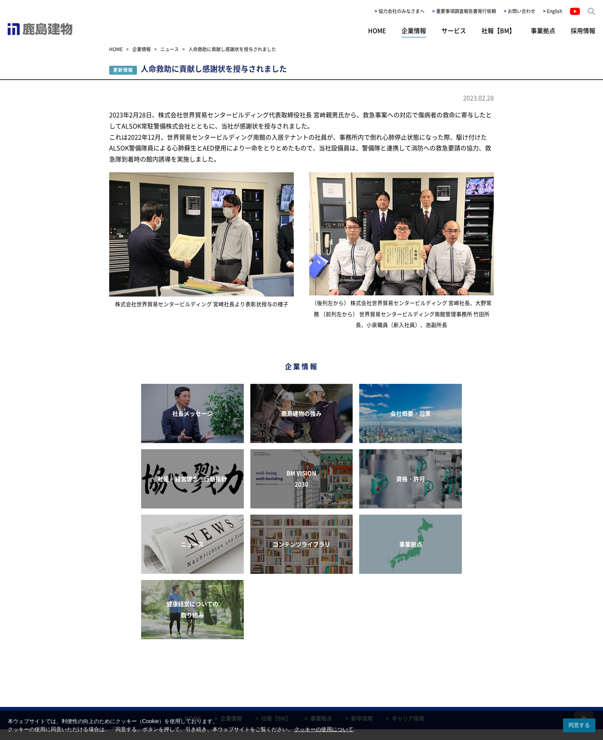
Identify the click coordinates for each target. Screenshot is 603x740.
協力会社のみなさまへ (401, 11)
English (554, 11)
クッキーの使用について (323, 729)
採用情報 (583, 30)
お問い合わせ (521, 11)
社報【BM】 (498, 30)
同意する (579, 725)
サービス (453, 30)
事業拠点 (543, 30)
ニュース (169, 49)
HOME (377, 30)
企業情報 (413, 30)
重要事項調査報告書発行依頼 (466, 11)
